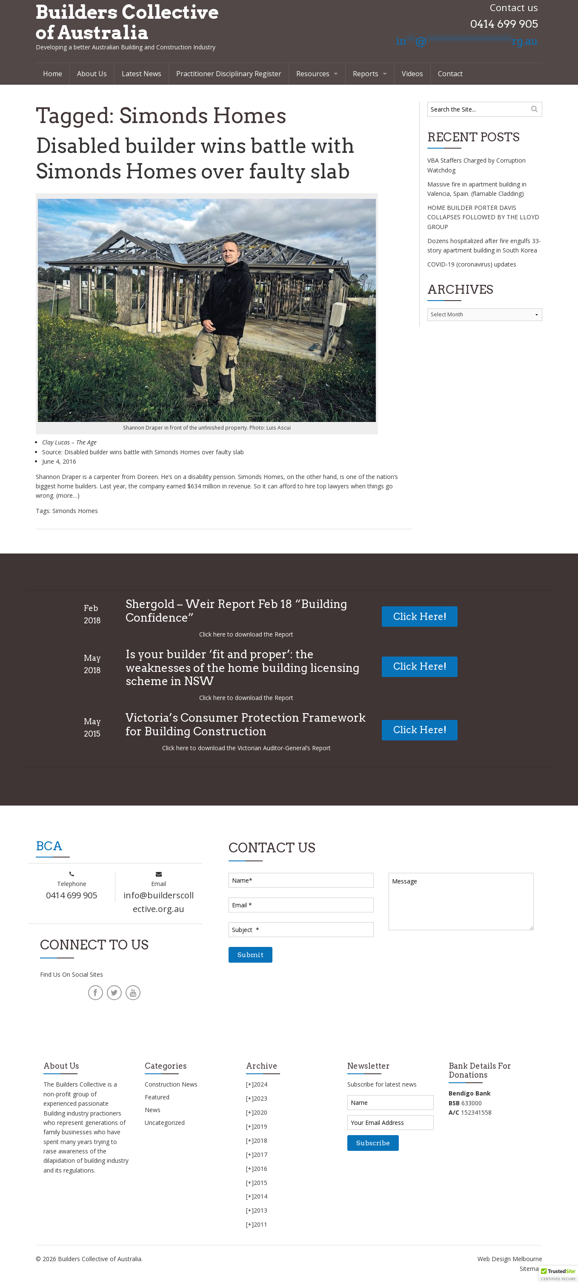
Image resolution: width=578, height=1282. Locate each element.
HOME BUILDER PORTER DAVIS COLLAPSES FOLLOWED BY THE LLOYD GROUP (483, 217)
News (152, 1110)
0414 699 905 (504, 23)
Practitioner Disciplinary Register (228, 73)
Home (52, 73)
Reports (365, 73)
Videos (412, 73)
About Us (92, 73)
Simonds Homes (75, 511)
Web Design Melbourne (510, 1259)
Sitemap (531, 1269)
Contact (450, 73)
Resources (312, 73)
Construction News (171, 1084)
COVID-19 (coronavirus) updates (471, 264)
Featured (157, 1097)
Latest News (141, 73)
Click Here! (419, 616)
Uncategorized (165, 1123)
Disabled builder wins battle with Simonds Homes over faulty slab (201, 158)
